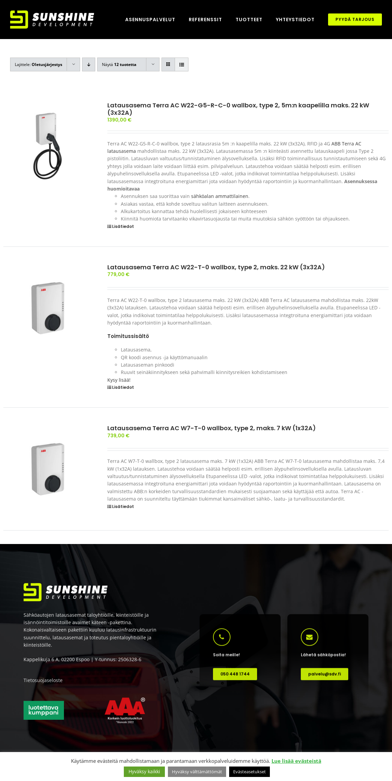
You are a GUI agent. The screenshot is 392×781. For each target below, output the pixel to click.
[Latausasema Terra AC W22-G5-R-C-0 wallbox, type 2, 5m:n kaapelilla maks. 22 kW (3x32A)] (47, 146)
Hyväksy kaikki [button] (144, 771)
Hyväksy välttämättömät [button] (197, 772)
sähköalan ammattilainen (219, 196)
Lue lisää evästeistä (296, 760)
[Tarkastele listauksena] (181, 64)
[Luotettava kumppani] (44, 706)
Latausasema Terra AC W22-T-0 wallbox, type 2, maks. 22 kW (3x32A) (216, 267)
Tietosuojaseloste (43, 683)
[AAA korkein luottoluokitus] (125, 703)
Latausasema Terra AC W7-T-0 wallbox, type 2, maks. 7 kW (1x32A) (211, 428)
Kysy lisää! (119, 380)
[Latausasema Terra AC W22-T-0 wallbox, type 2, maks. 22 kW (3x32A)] (47, 308)
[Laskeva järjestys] (88, 64)
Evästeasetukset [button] (249, 772)
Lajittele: (38, 64)
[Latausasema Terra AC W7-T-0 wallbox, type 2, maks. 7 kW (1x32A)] (47, 469)
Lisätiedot (123, 226)
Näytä (119, 64)
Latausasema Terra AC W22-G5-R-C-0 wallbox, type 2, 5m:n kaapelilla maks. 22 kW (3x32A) (238, 109)
